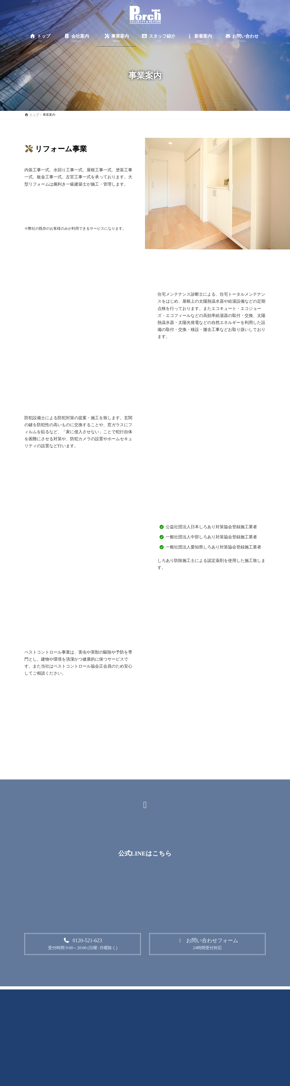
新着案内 (185, 994)
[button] (82, 944)
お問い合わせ (217, 994)
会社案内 (95, 994)
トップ (69, 994)
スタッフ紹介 (154, 994)
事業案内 (123, 994)
